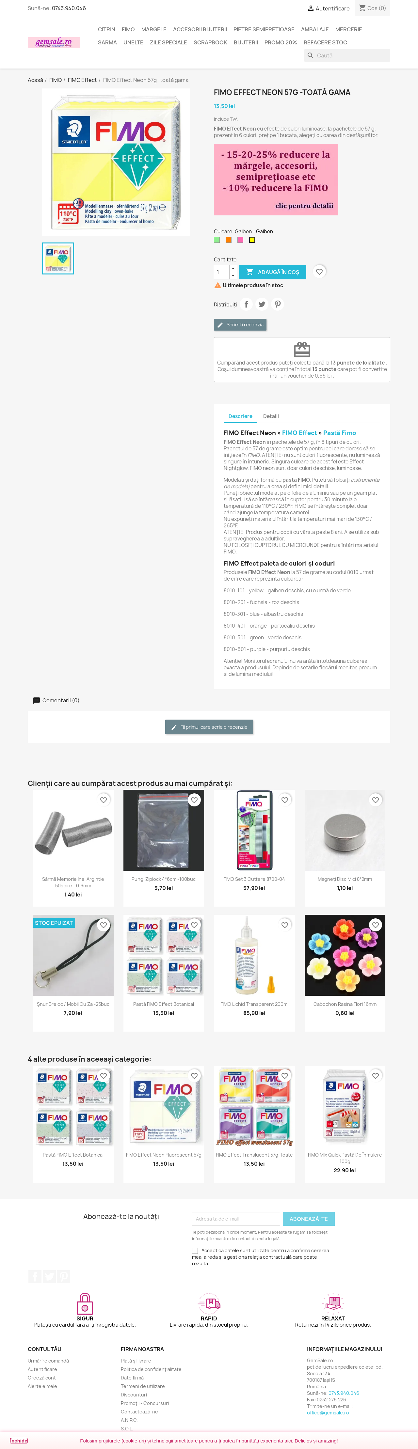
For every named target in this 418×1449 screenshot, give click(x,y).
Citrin (106, 29)
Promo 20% (281, 42)
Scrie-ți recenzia (240, 324)
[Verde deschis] (218, 241)
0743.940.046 (69, 8)
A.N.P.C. (129, 1420)
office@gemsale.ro (328, 1413)
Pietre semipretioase (264, 29)
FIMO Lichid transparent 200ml (254, 1004)
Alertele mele (42, 1386)
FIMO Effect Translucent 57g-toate (254, 1155)
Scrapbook (210, 42)
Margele (154, 29)
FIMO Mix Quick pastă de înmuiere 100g (345, 1158)
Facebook (34, 1276)
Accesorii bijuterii (200, 29)
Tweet (261, 304)
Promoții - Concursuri (145, 1403)
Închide (18, 1440)
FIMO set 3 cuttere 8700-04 (254, 879)
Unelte (133, 42)
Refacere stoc (325, 42)
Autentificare (42, 1369)
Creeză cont (42, 1378)
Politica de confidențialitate (151, 1369)
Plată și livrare (136, 1361)
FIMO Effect (299, 433)
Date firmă (132, 1378)
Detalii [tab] (271, 416)
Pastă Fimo (339, 433)
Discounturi (134, 1395)
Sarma (107, 42)
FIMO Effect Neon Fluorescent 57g (163, 1155)
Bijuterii (246, 42)
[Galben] (253, 241)
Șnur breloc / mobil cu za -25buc (73, 1004)
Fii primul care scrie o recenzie (209, 727)
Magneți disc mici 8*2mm (345, 879)
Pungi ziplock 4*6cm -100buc (164, 879)
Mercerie (348, 29)
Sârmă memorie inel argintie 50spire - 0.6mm (73, 882)
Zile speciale (168, 42)
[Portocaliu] (230, 241)
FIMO (128, 29)
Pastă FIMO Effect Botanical (163, 1004)
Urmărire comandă (48, 1361)
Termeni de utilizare (143, 1386)
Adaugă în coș (272, 272)
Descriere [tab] (240, 416)
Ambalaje (315, 29)
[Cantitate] (222, 272)
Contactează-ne (139, 1412)
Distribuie (246, 304)
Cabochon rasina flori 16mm (345, 1004)
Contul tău (44, 1349)
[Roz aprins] (241, 241)
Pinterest (277, 304)
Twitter (49, 1276)
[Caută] (347, 55)
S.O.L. (127, 1429)
